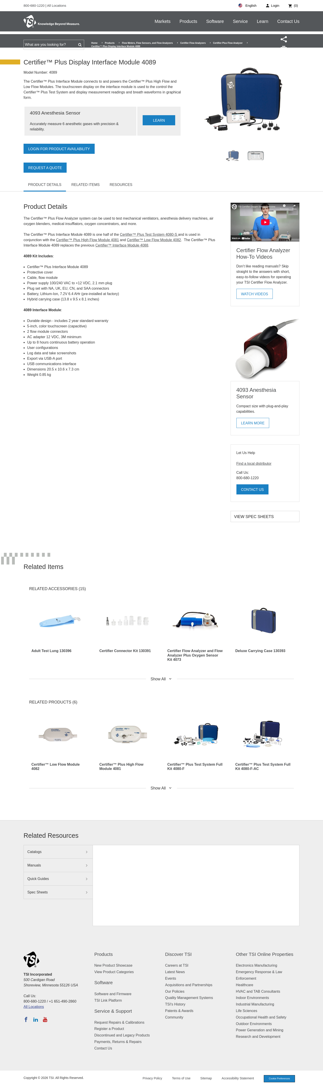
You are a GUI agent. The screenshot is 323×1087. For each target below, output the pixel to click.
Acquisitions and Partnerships (188, 985)
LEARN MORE (159, 122)
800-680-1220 (35, 5)
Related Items (85, 185)
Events (170, 978)
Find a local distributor (254, 463)
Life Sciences (246, 1011)
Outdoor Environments (254, 1024)
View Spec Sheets (254, 516)
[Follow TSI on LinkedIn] (35, 1019)
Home (94, 43)
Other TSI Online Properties (264, 954)
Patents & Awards (179, 1011)
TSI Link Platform (108, 1000)
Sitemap (204, 1078)
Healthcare (244, 985)
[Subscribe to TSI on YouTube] (45, 1019)
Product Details (44, 185)
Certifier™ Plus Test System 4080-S (149, 234)
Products (188, 21)
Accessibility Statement (236, 1078)
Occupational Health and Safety (261, 1017)
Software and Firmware (112, 994)
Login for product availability (59, 149)
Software (215, 21)
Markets (162, 21)
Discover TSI (178, 954)
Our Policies (174, 991)
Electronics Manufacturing (256, 965)
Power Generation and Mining (260, 1030)
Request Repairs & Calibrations (119, 1022)
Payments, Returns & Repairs (118, 1042)
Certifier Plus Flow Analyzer (228, 43)
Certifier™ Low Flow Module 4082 (154, 240)
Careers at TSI (176, 965)
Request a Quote (45, 168)
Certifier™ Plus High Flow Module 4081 (87, 240)
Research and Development (258, 1036)
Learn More (253, 423)
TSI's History (175, 1004)
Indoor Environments (252, 998)
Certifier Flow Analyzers (193, 43)
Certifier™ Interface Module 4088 (121, 245)
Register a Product (109, 1029)
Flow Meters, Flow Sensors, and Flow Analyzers (147, 43)
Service (240, 21)
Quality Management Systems (189, 998)
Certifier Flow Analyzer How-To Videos (263, 253)
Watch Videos (254, 294)
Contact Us (288, 21)
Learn (262, 21)
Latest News (175, 972)
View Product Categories (114, 972)
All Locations (56, 5)
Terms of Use (180, 1078)
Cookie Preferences (279, 1078)
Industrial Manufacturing (255, 1004)
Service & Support (113, 1011)
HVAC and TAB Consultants (258, 991)
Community (174, 1017)
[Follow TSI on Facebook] (26, 1019)
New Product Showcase (113, 965)
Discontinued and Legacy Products (122, 1035)
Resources (121, 185)
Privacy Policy (151, 1078)
